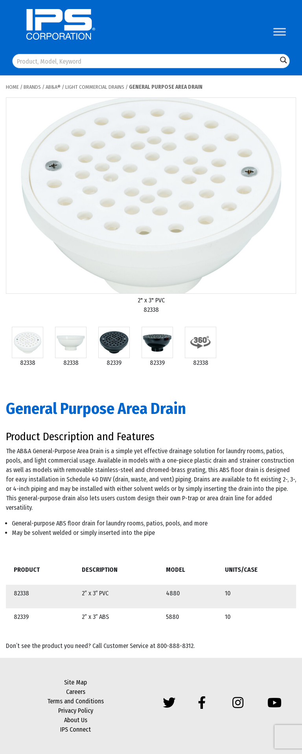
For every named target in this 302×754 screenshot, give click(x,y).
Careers (75, 691)
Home (12, 87)
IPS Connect (75, 729)
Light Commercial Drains (94, 87)
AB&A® (53, 87)
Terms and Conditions (75, 701)
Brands (32, 87)
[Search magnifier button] (283, 60)
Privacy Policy (75, 710)
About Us (75, 720)
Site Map (75, 682)
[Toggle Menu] (279, 31)
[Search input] (145, 61)
